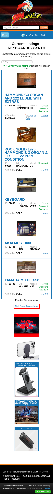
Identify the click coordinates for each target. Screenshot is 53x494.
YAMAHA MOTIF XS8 (22, 280)
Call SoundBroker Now (26, 306)
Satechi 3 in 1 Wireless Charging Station (26, 364)
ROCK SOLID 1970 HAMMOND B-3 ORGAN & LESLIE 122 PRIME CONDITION (26, 154)
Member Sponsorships (26, 300)
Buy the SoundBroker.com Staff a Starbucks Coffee (25, 472)
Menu (4, 35)
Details (47, 488)
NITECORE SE (26, 428)
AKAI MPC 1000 (18, 243)
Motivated (43, 163)
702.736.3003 (35, 35)
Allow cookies (43, 492)
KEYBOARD (15, 199)
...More (44, 170)
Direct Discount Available (43, 206)
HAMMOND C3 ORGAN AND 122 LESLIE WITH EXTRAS (24, 98)
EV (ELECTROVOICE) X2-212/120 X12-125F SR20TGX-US (26, 403)
